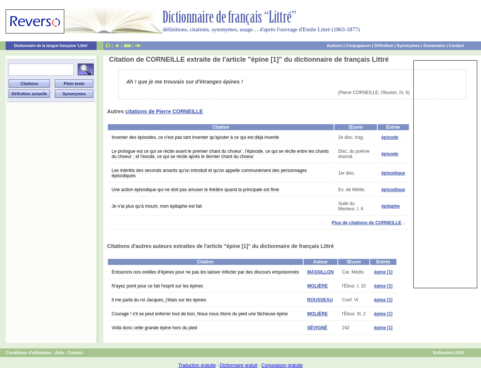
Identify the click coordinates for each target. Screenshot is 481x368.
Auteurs (334, 45)
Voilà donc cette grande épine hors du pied (154, 327)
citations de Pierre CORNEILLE (164, 111)
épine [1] (383, 272)
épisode (389, 137)
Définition (383, 45)
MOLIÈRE (317, 286)
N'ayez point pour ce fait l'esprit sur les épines (157, 286)
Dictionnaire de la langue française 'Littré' (51, 46)
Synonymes (408, 45)
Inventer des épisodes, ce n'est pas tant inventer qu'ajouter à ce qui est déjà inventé (195, 137)
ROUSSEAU (320, 300)
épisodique (393, 173)
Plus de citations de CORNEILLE (366, 222)
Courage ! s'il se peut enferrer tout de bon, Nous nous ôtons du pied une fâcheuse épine (200, 313)
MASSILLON (320, 272)
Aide (59, 352)
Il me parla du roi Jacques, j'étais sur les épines (159, 300)
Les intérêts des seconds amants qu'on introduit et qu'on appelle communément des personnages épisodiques (209, 173)
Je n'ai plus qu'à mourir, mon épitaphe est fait (157, 206)
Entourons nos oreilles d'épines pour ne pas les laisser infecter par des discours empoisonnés (205, 272)
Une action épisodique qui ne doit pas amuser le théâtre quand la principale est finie (195, 189)
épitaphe (390, 206)
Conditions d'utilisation (28, 352)
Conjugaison (358, 45)
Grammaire (434, 45)
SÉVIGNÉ (317, 327)
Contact (456, 45)
